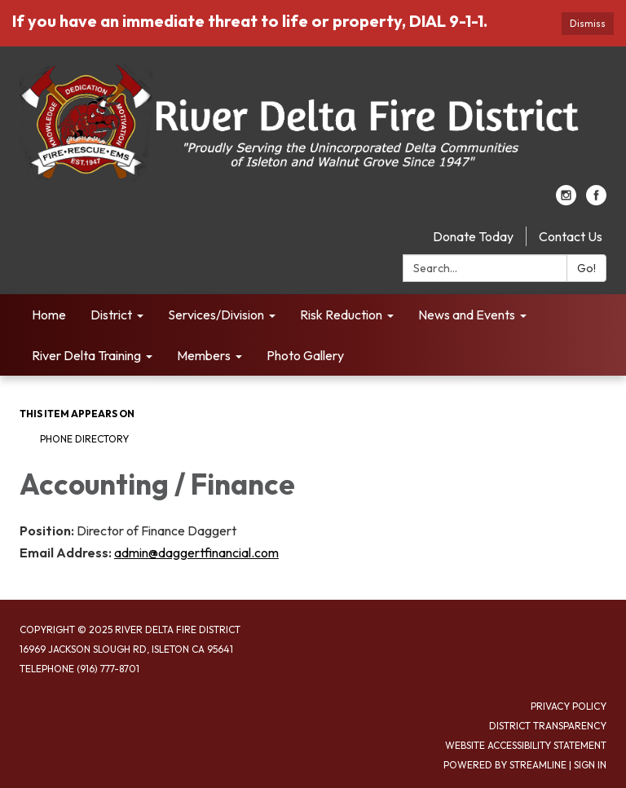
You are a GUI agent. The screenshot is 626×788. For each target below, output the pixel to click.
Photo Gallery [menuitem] (305, 355)
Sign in (590, 765)
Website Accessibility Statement (525, 745)
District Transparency (547, 726)
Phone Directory (84, 439)
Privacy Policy (568, 706)
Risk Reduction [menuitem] (341, 314)
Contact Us (570, 236)
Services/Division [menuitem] (216, 314)
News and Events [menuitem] (466, 314)
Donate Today (473, 236)
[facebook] (596, 200)
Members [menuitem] (204, 355)
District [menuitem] (111, 314)
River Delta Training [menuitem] (86, 355)
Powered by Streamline (504, 765)
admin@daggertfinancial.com (196, 552)
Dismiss (588, 23)
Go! (586, 268)
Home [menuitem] (49, 314)
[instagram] (566, 200)
